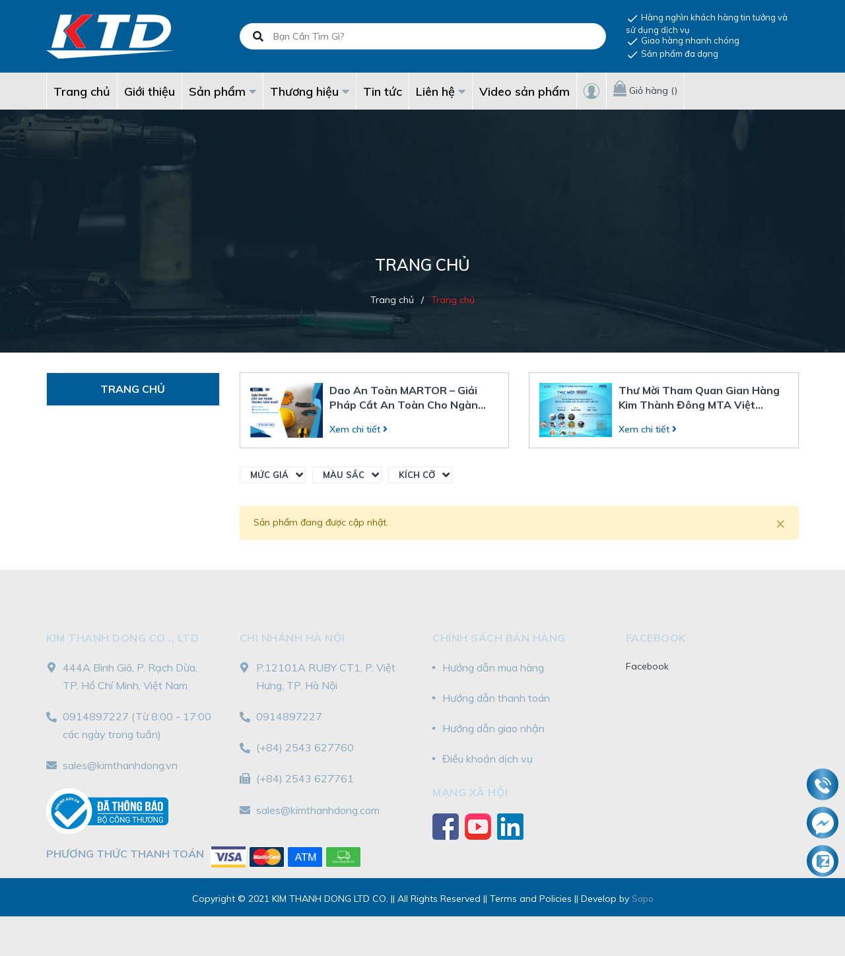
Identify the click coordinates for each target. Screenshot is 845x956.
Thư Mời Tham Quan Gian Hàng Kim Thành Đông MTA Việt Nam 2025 (699, 398)
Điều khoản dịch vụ (487, 758)
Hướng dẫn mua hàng (493, 667)
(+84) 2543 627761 (305, 778)
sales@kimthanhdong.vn (120, 765)
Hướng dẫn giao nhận (493, 728)
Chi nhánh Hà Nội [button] (292, 637)
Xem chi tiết (358, 429)
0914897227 (96, 716)
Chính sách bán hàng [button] (499, 637)
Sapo (643, 899)
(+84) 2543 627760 (305, 747)
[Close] (780, 523)
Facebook (647, 666)
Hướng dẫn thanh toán (496, 697)
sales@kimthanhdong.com (318, 810)
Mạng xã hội (470, 792)
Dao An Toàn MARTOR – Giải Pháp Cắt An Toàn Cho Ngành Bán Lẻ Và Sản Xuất (407, 398)
